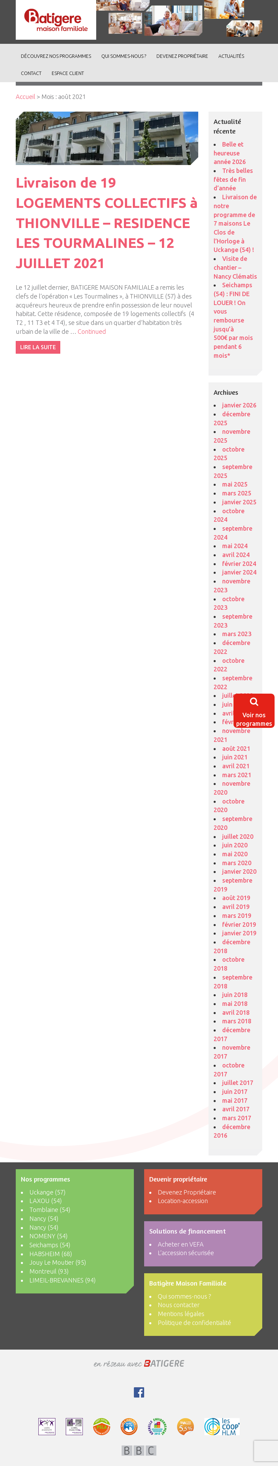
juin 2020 (235, 845)
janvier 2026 (239, 405)
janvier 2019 (239, 933)
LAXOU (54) (45, 1200)
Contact (31, 73)
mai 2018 (235, 1003)
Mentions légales (181, 1313)
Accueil (25, 96)
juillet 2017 (237, 1082)
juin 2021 (235, 757)
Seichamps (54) (50, 1244)
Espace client (68, 73)
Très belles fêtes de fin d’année (233, 179)
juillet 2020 (237, 836)
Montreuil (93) (49, 1271)
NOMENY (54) (48, 1236)
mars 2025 (236, 493)
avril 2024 (236, 554)
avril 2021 (236, 765)
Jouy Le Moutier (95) (57, 1262)
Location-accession (183, 1200)
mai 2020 (235, 853)
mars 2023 (236, 633)
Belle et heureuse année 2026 (230, 153)
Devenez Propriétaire (182, 56)
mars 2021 (236, 774)
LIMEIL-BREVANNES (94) (62, 1280)
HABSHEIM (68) (50, 1253)
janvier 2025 (239, 501)
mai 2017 (235, 1100)
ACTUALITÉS (231, 56)
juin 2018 (235, 994)
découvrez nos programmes (56, 56)
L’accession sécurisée (186, 1252)
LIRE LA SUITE (38, 347)
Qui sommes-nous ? (123, 56)
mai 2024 (235, 545)
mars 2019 (236, 915)
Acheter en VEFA (181, 1244)
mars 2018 (236, 1021)
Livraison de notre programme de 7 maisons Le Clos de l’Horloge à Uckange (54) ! (235, 223)
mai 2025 (235, 484)
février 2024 (239, 563)
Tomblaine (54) (50, 1209)
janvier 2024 (239, 572)
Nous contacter (179, 1304)
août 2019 (236, 897)
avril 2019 (236, 906)
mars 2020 (236, 862)
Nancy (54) (44, 1218)
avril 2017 (236, 1108)
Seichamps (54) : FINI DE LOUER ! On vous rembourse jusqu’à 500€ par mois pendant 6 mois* (233, 320)
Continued (92, 331)
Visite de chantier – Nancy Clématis (235, 267)
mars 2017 (236, 1117)
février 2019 (239, 924)
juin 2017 (235, 1091)
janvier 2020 (239, 871)
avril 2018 (236, 1012)
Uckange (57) (47, 1192)
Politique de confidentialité (194, 1322)
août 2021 (236, 748)
